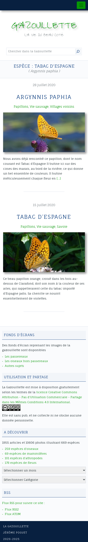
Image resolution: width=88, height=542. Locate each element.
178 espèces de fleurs (20, 462)
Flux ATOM (13, 514)
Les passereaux (16, 356)
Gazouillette (44, 27)
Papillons (21, 107)
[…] (59, 178)
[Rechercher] (78, 51)
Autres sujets (14, 365)
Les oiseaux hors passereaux (26, 361)
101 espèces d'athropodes (24, 458)
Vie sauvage (39, 107)
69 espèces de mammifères (26, 453)
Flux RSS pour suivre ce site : (23, 503)
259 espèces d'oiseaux (21, 448)
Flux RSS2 (12, 509)
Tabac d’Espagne (44, 216)
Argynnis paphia (44, 97)
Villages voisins (62, 107)
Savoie (62, 226)
